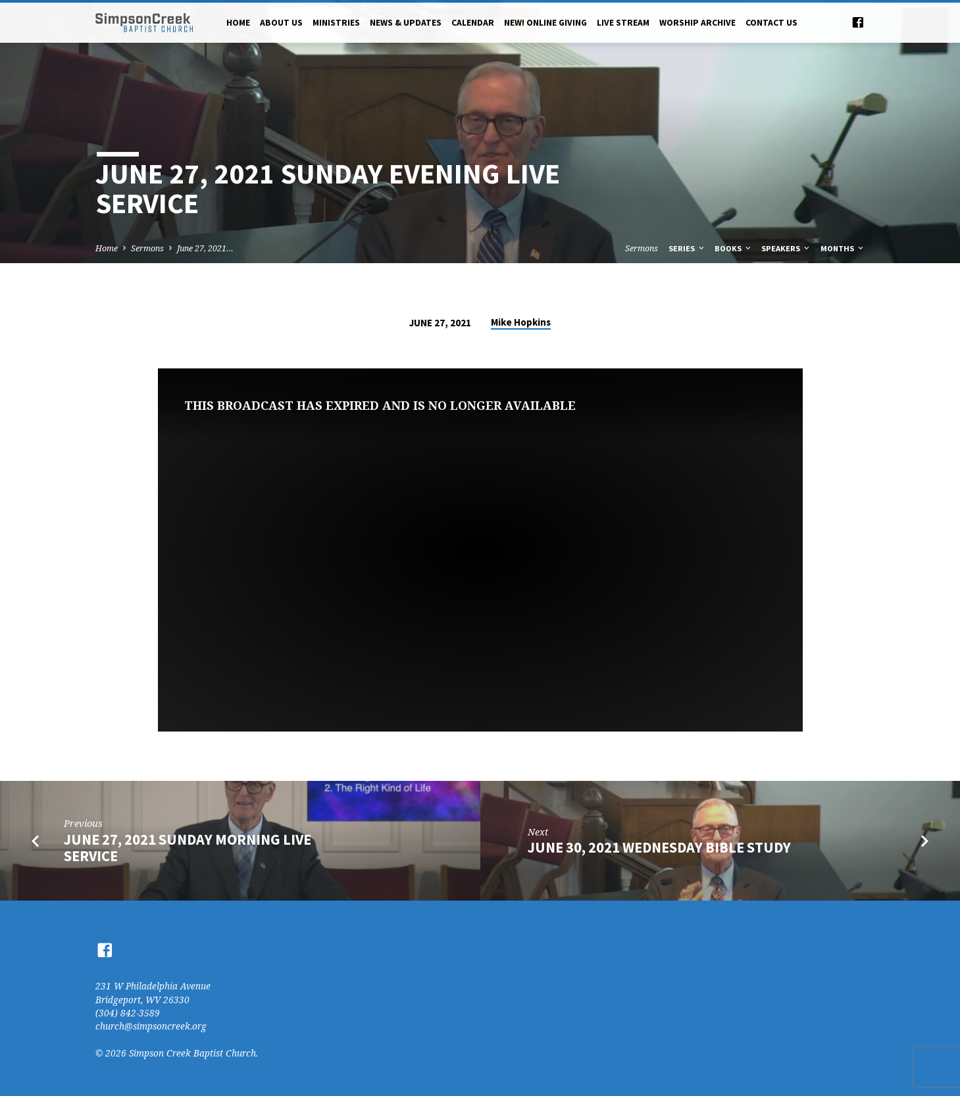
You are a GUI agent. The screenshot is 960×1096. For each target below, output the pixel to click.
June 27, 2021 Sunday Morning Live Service (187, 847)
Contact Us (771, 22)
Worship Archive (697, 22)
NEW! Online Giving (545, 22)
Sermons (147, 248)
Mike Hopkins (521, 322)
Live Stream (623, 22)
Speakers (786, 248)
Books (734, 248)
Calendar (472, 22)
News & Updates (406, 22)
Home (238, 22)
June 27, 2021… (205, 248)
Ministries (336, 22)
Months (843, 248)
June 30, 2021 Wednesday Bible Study (659, 847)
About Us (281, 22)
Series (687, 248)
